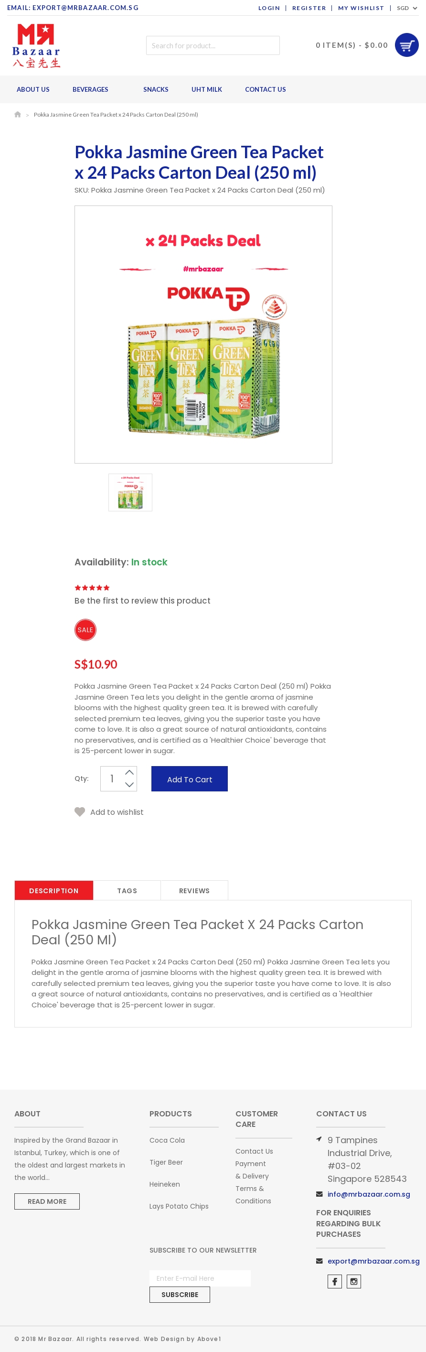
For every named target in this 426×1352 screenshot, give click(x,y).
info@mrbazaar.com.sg (369, 1194)
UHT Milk (207, 89)
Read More (47, 1201)
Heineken (164, 1184)
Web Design (164, 1339)
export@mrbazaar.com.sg (374, 1261)
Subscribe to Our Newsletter (203, 1250)
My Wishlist (361, 7)
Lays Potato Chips (179, 1206)
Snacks (156, 89)
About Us (33, 89)
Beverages (93, 89)
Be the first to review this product (143, 600)
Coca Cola (167, 1140)
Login (269, 7)
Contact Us (265, 89)
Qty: (81, 778)
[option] (130, 494)
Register (309, 7)
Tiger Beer (166, 1162)
